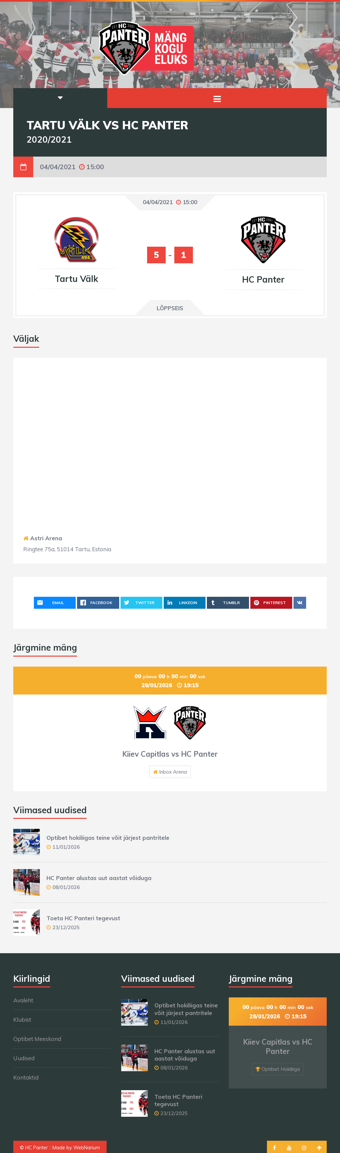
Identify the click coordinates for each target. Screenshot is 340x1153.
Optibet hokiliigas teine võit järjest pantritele (107, 837)
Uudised (24, 1058)
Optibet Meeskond (37, 1039)
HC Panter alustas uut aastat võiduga (98, 877)
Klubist (22, 1019)
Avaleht (23, 1000)
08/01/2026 (66, 887)
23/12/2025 (66, 927)
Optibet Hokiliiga (281, 1069)
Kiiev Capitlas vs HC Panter (170, 754)
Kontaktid (26, 1077)
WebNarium (86, 1148)
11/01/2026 (66, 847)
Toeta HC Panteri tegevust (83, 918)
